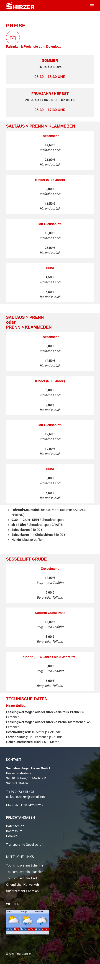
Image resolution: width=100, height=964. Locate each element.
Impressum (14, 831)
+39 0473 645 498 (21, 792)
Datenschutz (15, 826)
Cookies (11, 836)
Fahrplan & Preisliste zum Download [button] (33, 46)
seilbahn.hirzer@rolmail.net (25, 797)
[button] (92, 5)
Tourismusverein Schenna (24, 865)
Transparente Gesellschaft (24, 844)
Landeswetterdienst (17, 932)
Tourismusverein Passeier (24, 872)
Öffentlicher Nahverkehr (23, 884)
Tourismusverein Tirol (21, 878)
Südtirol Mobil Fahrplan (22, 891)
